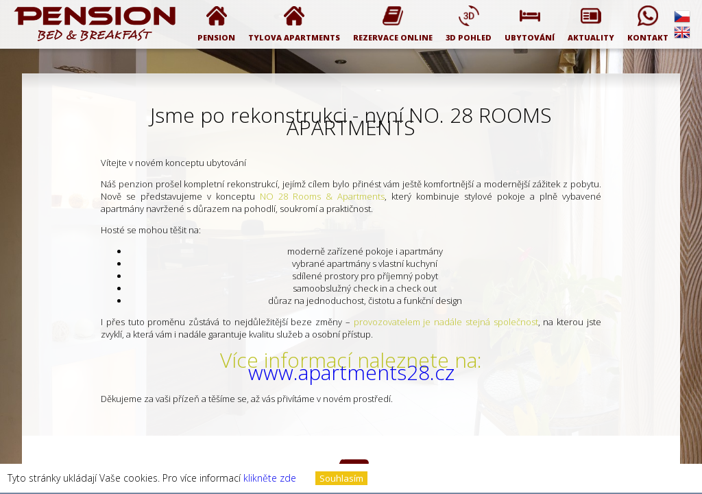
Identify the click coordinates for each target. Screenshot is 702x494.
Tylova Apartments (294, 24)
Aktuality (591, 24)
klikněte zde (269, 477)
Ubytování (530, 24)
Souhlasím (341, 478)
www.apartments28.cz (351, 372)
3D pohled (469, 24)
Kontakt (647, 24)
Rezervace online (393, 24)
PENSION (216, 24)
